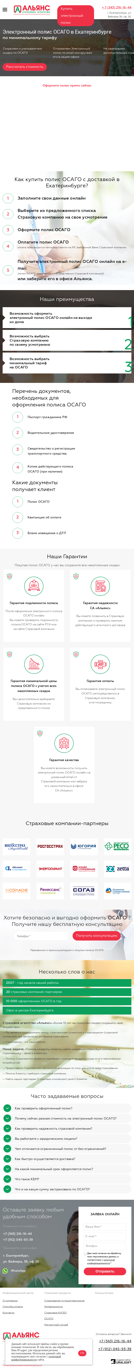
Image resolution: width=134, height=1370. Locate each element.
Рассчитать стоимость (24, 67)
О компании (10, 1301)
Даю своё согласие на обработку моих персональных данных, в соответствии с (104, 1258)
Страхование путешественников (64, 1301)
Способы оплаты (13, 1306)
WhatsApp (14, 1271)
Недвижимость (53, 1306)
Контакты (8, 1313)
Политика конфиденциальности (22, 1365)
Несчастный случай (56, 1325)
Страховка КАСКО (55, 1313)
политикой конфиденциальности (36, 1358)
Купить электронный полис (72, 15)
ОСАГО (48, 1318)
